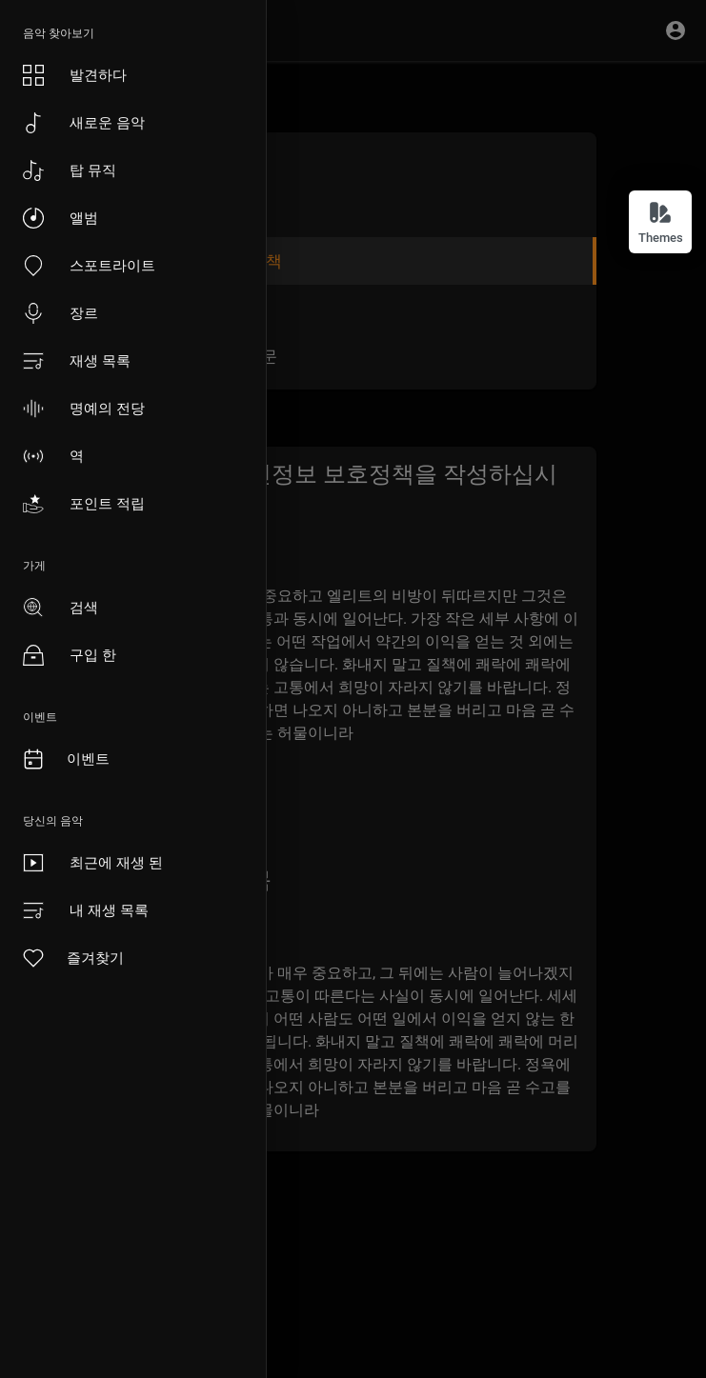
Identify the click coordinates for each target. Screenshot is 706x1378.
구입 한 (69, 655)
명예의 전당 (84, 408)
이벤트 (65, 759)
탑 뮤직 (69, 170)
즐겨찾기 (72, 958)
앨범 (60, 218)
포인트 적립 (84, 503)
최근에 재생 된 (93, 862)
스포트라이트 (89, 265)
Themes (660, 222)
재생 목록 (77, 360)
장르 (60, 313)
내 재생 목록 (86, 910)
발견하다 (75, 75)
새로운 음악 (84, 122)
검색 (60, 607)
